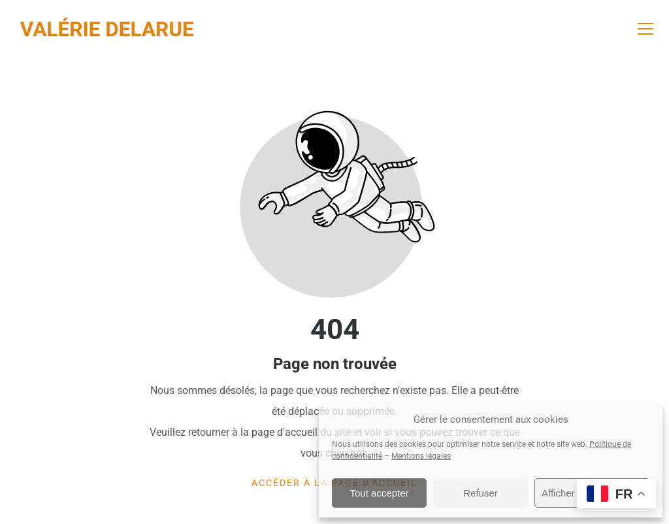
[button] (645, 28)
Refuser (480, 493)
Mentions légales (421, 456)
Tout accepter (379, 493)
